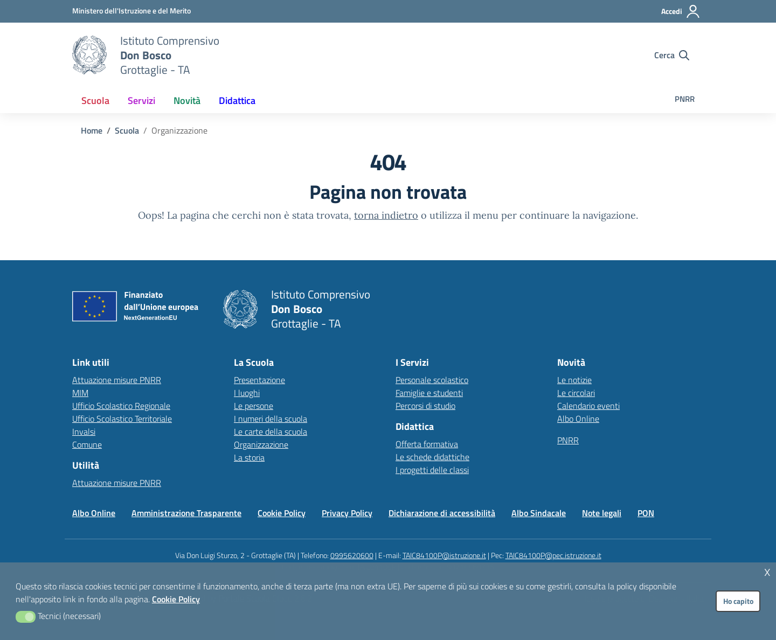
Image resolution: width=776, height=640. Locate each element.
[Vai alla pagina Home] (91, 130)
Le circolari (576, 392)
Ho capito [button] (738, 601)
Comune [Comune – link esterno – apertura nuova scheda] (87, 444)
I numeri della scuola (270, 418)
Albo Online (578, 418)
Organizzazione (261, 444)
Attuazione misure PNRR (116, 379)
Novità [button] (187, 100)
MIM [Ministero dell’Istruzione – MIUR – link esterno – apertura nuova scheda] (80, 392)
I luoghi (247, 392)
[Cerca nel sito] (671, 54)
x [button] (767, 571)
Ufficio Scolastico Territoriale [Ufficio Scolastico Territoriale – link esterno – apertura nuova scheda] (122, 418)
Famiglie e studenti (429, 392)
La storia (249, 457)
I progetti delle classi (432, 469)
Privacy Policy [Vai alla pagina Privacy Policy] (347, 512)
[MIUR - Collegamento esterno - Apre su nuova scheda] (131, 11)
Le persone (253, 405)
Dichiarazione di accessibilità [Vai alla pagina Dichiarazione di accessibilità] (442, 512)
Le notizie (574, 379)
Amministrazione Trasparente (186, 512)
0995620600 (351, 555)
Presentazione (259, 379)
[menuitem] (95, 100)
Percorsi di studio (425, 405)
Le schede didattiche (432, 456)
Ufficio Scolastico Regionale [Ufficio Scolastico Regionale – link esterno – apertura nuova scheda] (121, 405)
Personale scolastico (432, 379)
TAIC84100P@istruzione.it (444, 555)
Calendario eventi (588, 405)
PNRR (685, 99)
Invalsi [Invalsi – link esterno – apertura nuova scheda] (83, 431)
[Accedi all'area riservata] (681, 11)
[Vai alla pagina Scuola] (127, 130)
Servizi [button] (141, 100)
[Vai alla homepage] (89, 55)
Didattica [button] (237, 100)
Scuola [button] (95, 100)
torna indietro (386, 215)
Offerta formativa (427, 443)
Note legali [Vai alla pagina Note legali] (601, 512)
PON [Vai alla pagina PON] (646, 512)
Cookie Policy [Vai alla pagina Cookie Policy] (282, 512)
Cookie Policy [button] (176, 599)
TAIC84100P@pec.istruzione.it (553, 555)
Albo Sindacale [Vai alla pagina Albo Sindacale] (538, 512)
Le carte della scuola (270, 431)
